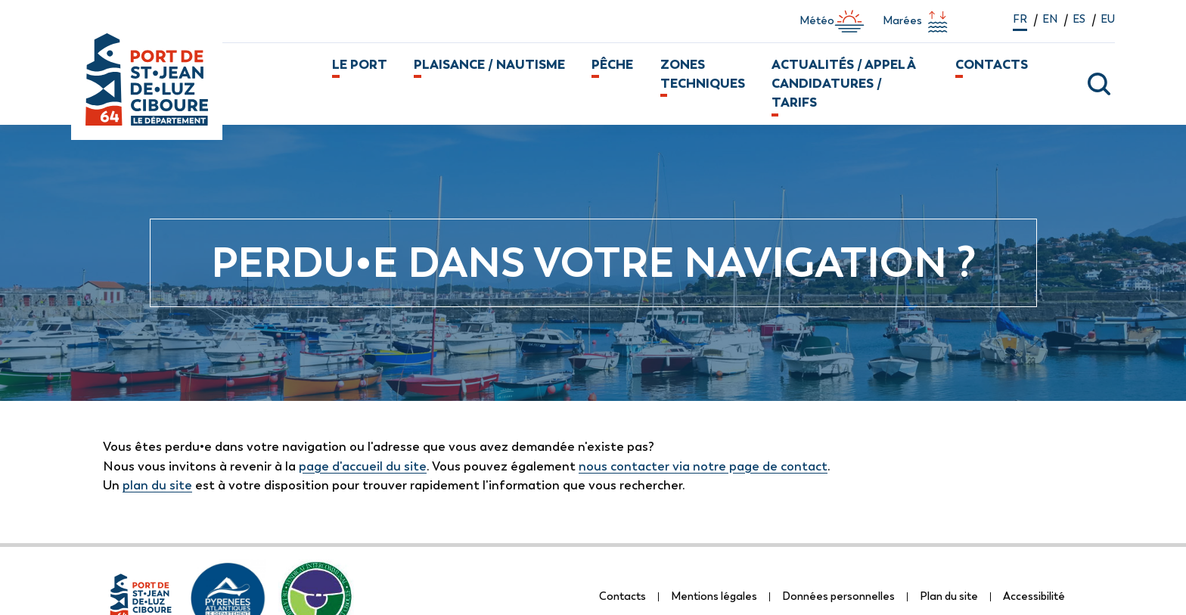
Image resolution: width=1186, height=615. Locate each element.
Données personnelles (838, 596)
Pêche (612, 64)
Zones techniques (702, 74)
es (1079, 19)
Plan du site (949, 596)
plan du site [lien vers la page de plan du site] (157, 485)
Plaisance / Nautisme (489, 64)
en (1049, 19)
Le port (359, 64)
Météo (832, 21)
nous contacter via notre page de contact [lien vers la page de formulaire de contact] (703, 466)
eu (1108, 19)
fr (1020, 19)
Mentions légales (714, 596)
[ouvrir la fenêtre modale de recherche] (1080, 84)
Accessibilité (1034, 596)
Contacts (991, 64)
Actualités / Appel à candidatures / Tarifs (843, 83)
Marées (917, 21)
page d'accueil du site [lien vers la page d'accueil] (363, 466)
